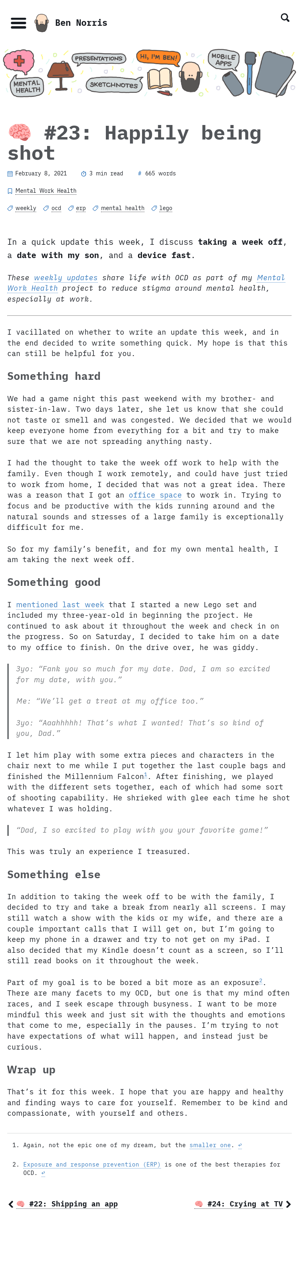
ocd (56, 208)
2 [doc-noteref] (260, 980)
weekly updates (66, 277)
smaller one (210, 1145)
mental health (122, 208)
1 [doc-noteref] (145, 774)
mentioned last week (60, 604)
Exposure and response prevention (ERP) (92, 1164)
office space (155, 495)
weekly (25, 208)
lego (165, 208)
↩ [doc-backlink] (240, 1145)
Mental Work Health (45, 190)
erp (81, 208)
